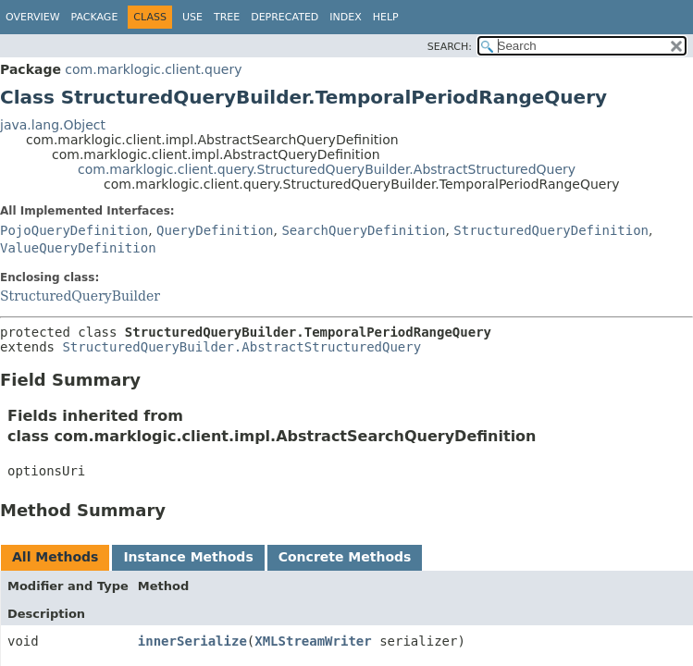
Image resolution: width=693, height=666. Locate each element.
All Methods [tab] (55, 556)
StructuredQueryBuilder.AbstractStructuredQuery (241, 346)
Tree (227, 17)
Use (192, 17)
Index (345, 17)
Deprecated (284, 17)
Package (94, 17)
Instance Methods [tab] (188, 556)
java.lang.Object (52, 124)
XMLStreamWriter (312, 641)
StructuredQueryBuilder (80, 296)
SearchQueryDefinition (363, 230)
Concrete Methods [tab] (345, 556)
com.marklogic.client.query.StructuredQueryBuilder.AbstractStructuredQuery (326, 169)
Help (386, 17)
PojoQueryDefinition (74, 230)
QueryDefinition (214, 230)
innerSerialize (192, 641)
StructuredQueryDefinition (551, 230)
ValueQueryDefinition (78, 247)
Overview (33, 17)
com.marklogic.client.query (153, 69)
